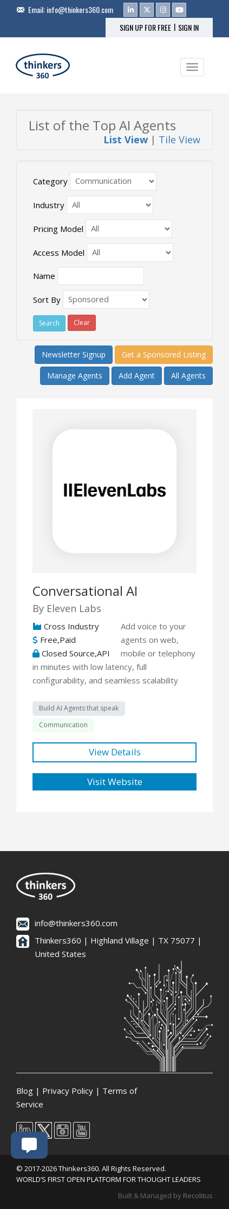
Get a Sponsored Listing (164, 354)
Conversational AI (85, 591)
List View (125, 139)
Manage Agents (74, 375)
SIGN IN (188, 27)
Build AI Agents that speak (79, 708)
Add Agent (137, 375)
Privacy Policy (67, 1090)
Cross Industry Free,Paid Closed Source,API (71, 640)
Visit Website (114, 781)
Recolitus (198, 1195)
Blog (24, 1090)
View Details (115, 752)
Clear (82, 322)
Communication (63, 724)
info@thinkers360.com (80, 9)
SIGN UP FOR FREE (145, 27)
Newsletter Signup (74, 354)
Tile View (179, 139)
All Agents (188, 375)
